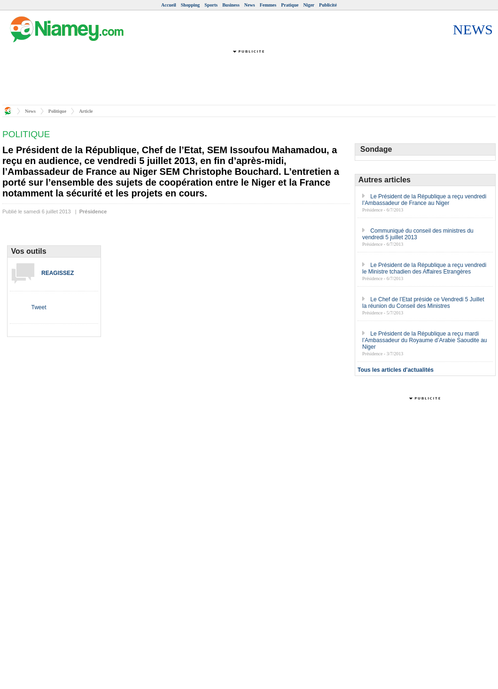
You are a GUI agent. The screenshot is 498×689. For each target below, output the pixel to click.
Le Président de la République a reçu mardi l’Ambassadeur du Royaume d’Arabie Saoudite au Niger (424, 340)
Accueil (168, 5)
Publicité (328, 5)
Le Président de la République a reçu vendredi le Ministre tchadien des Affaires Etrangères (424, 268)
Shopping (190, 5)
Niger (308, 5)
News (249, 5)
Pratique (289, 5)
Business (231, 5)
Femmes (268, 5)
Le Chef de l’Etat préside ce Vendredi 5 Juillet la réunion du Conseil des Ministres (423, 302)
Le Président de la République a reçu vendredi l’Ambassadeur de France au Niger (424, 199)
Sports (211, 5)
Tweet (38, 307)
